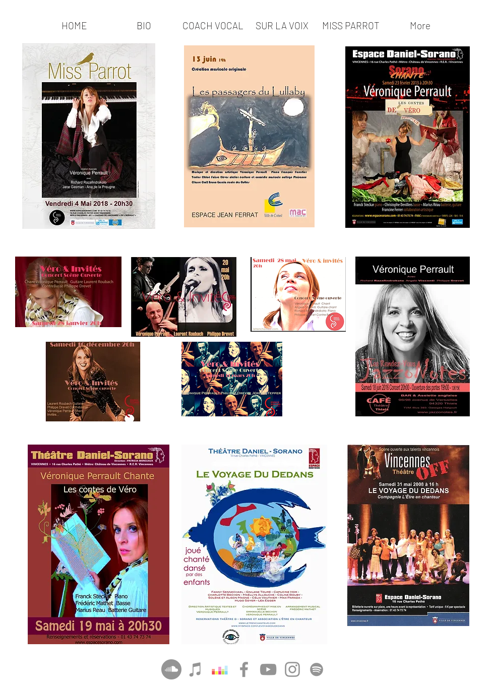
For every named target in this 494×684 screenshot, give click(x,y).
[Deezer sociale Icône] (220, 669)
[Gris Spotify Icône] (316, 669)
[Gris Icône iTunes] (196, 669)
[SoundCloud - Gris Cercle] (171, 669)
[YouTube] (268, 669)
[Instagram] (292, 669)
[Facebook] (244, 669)
